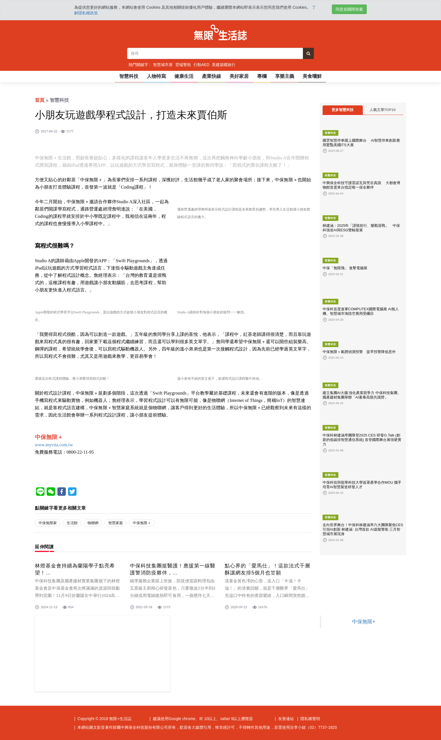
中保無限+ (363, 621)
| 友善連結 (284, 718)
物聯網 (92, 523)
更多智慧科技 (343, 110)
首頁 (39, 100)
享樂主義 (284, 76)
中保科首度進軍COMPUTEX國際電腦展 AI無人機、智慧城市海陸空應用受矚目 (361, 311)
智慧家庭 (115, 523)
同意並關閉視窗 (349, 9)
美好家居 (239, 76)
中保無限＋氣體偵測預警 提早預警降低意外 (361, 352)
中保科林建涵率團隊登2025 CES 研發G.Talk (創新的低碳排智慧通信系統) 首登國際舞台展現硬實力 (362, 439)
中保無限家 (48, 523)
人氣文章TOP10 (383, 110)
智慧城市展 (163, 64)
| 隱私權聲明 (308, 718)
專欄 (262, 76)
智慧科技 (128, 76)
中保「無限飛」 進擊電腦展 (345, 268)
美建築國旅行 (223, 64)
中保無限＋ (142, 523)
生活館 (72, 523)
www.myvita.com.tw (54, 444)
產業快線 (211, 76)
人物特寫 (156, 76)
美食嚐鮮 (312, 76)
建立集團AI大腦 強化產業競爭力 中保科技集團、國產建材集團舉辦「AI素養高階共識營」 (362, 395)
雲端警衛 (183, 64)
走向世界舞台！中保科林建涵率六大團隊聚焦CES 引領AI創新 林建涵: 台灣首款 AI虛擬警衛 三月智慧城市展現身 (363, 529)
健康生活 (184, 76)
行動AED (202, 64)
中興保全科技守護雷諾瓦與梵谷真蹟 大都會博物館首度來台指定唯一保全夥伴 (361, 185)
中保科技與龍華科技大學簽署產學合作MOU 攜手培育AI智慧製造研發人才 (362, 484)
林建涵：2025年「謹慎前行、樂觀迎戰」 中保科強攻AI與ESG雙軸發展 (361, 227)
